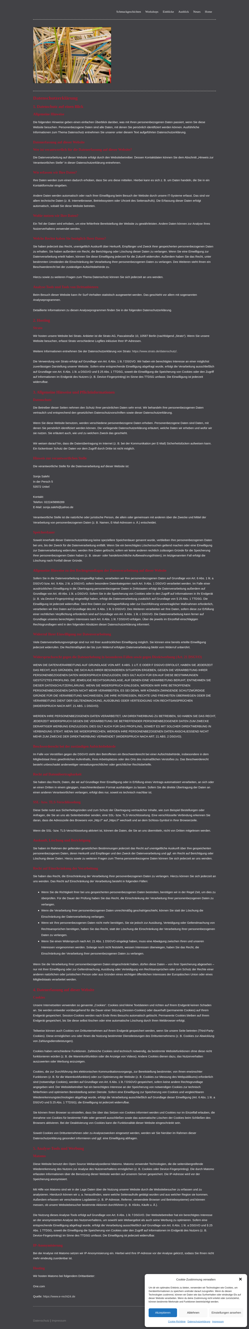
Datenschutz (41, 1320)
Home (208, 11)
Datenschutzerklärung (199, 1321)
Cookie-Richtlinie (177, 1321)
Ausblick (183, 11)
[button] (240, 1279)
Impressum (218, 1321)
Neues (197, 11)
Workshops (151, 11)
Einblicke (168, 11)
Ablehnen (193, 1312)
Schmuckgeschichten (128, 11)
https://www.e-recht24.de (59, 1296)
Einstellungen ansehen (226, 1312)
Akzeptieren (162, 1312)
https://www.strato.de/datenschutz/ (154, 351)
